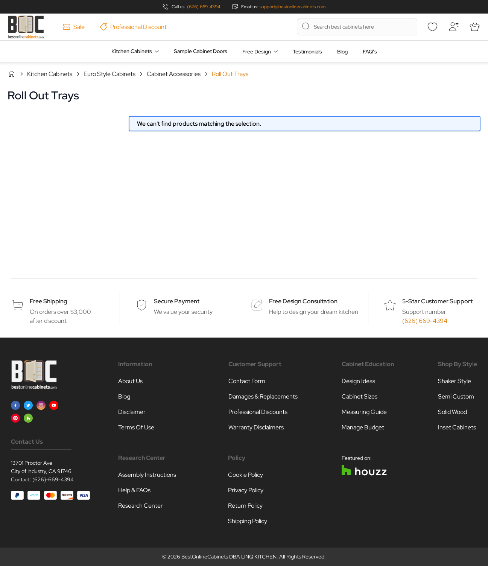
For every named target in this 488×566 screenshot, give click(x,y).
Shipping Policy (247, 521)
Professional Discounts (257, 412)
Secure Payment (176, 301)
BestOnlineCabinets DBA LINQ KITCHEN (229, 556)
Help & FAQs (134, 490)
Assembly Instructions (147, 475)
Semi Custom (456, 396)
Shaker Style (454, 381)
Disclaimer (132, 412)
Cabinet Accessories (174, 74)
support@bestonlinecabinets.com (292, 7)
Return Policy (245, 506)
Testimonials (307, 51)
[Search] (305, 26)
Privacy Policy (245, 490)
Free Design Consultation (303, 301)
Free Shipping (48, 301)
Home (12, 74)
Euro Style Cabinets (109, 74)
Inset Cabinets (457, 427)
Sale (74, 27)
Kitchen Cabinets (131, 51)
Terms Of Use (136, 427)
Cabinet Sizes (359, 396)
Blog (342, 51)
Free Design (256, 51)
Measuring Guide (364, 412)
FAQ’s (370, 51)
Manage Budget (363, 427)
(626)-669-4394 (53, 479)
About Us (130, 381)
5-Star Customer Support (437, 301)
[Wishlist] (432, 27)
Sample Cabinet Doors (200, 51)
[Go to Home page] (26, 26)
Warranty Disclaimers (256, 427)
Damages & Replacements (263, 396)
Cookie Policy (245, 475)
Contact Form (246, 381)
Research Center (140, 506)
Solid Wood (452, 412)
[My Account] (453, 27)
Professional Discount (133, 27)
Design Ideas (358, 381)
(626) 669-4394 (203, 7)
